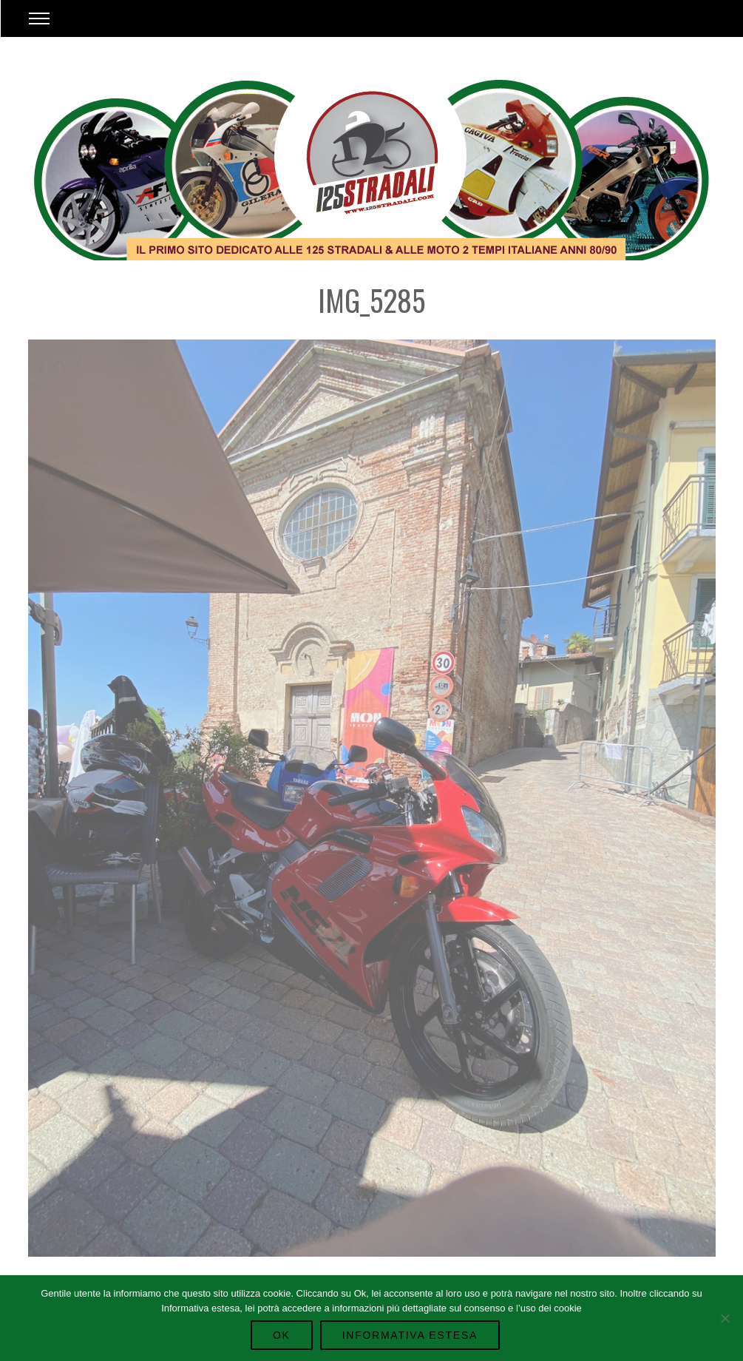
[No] (724, 1318)
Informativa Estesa (410, 1335)
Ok (282, 1335)
